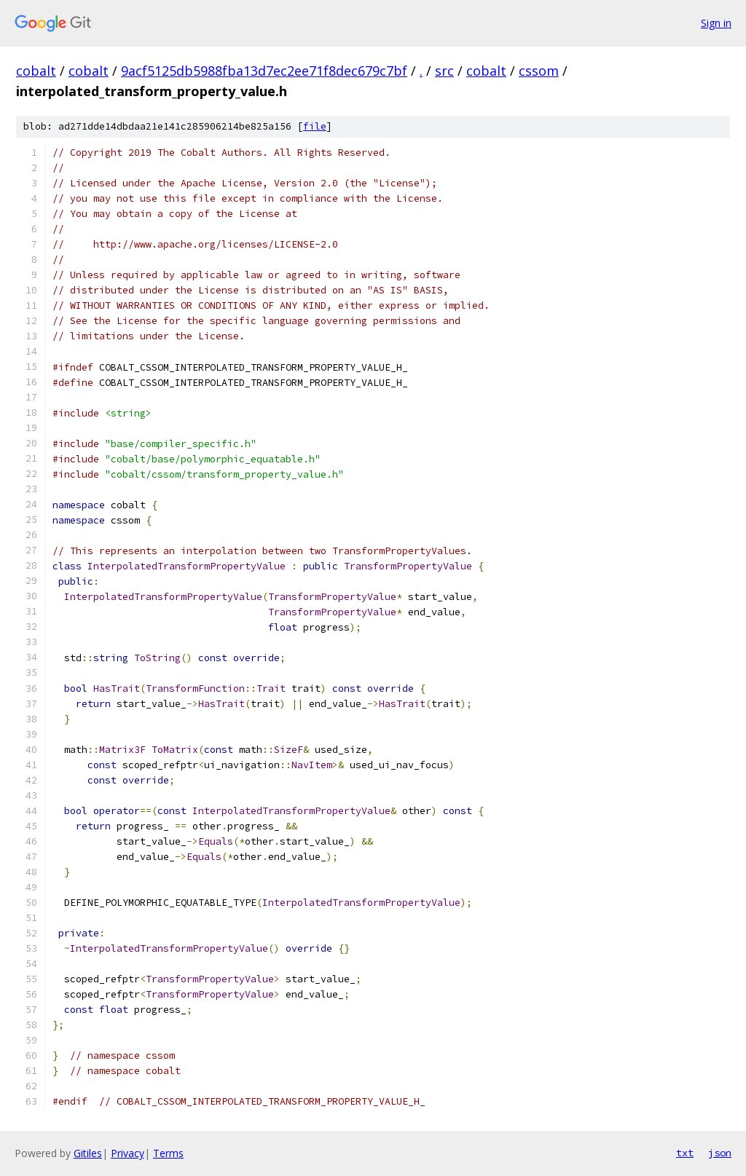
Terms (168, 1153)
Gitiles (88, 1153)
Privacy (127, 1153)
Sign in (716, 23)
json (719, 1152)
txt (685, 1152)
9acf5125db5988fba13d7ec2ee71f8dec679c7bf (264, 70)
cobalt (36, 70)
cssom (539, 70)
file (314, 126)
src (444, 70)
